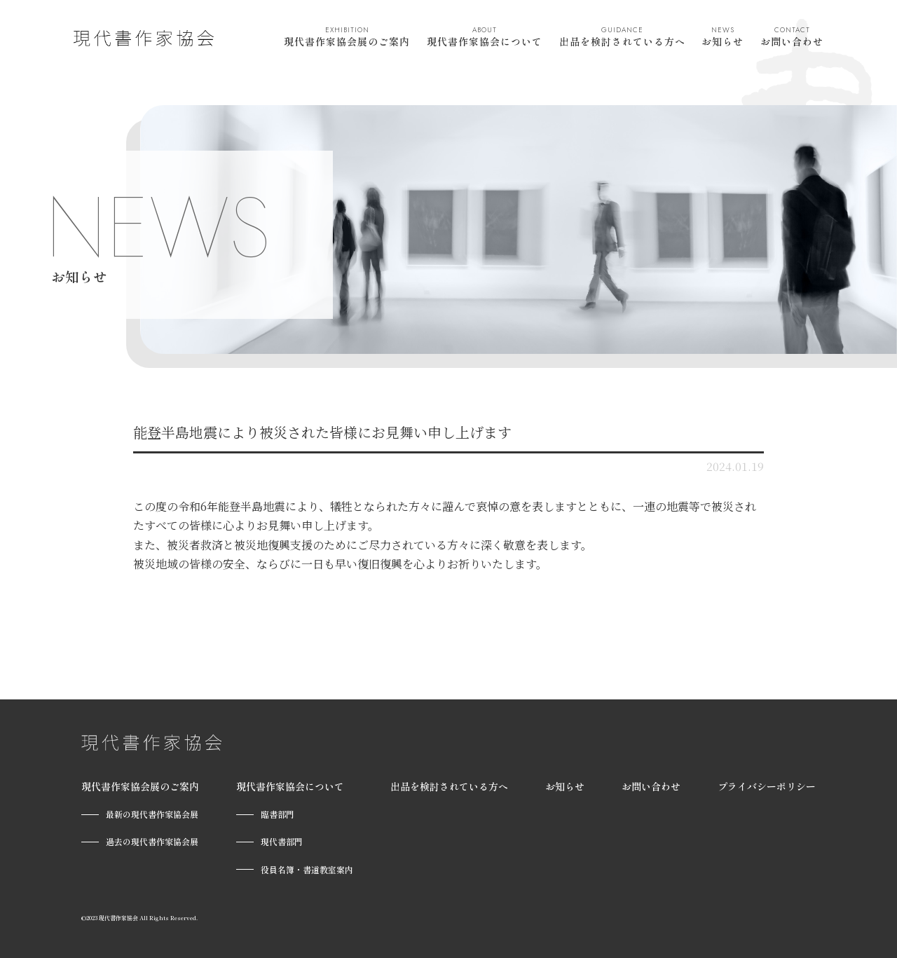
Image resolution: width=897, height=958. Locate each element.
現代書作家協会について (484, 36)
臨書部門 (277, 814)
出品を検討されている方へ (622, 36)
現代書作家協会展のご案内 (347, 36)
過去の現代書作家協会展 (152, 841)
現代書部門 (282, 841)
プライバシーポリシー (767, 786)
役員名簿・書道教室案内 (307, 869)
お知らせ (722, 36)
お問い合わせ (791, 36)
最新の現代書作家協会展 (152, 814)
